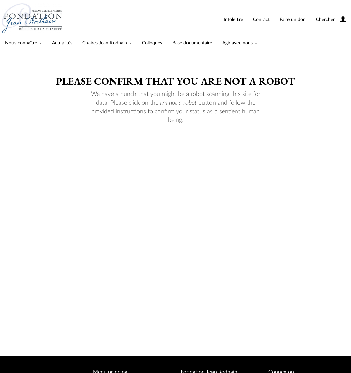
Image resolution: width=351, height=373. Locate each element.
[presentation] (183, 146)
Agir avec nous (239, 43)
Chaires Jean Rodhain (107, 43)
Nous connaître (23, 43)
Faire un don (293, 19)
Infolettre (233, 19)
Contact (261, 19)
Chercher (325, 19)
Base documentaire (192, 43)
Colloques (152, 43)
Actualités (62, 43)
